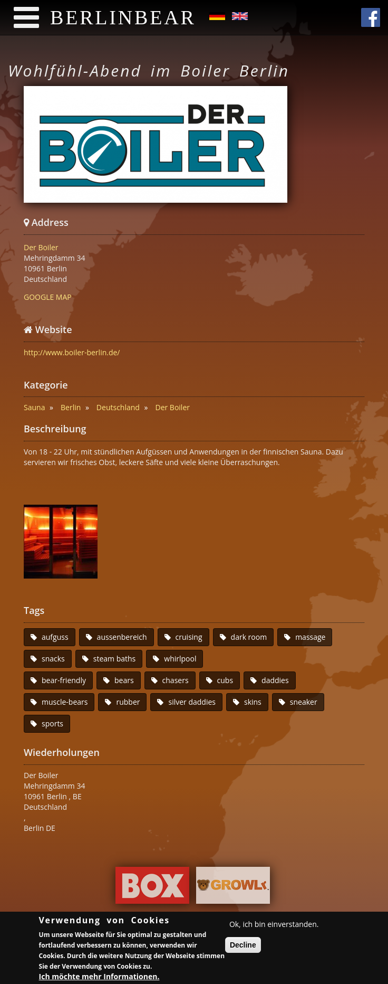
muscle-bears (65, 702)
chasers (175, 680)
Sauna (34, 407)
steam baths (114, 659)
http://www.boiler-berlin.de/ (72, 352)
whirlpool (180, 659)
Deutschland (118, 407)
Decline (243, 946)
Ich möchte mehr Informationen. (99, 978)
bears (124, 680)
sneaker (303, 702)
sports (52, 723)
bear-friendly (64, 680)
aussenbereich (122, 637)
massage (310, 637)
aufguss (55, 637)
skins (252, 702)
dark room (249, 637)
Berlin (71, 407)
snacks (53, 659)
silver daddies (192, 702)
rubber (128, 702)
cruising (189, 637)
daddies (275, 680)
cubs (225, 680)
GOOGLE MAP (48, 297)
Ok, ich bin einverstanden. (274, 926)
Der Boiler (41, 247)
